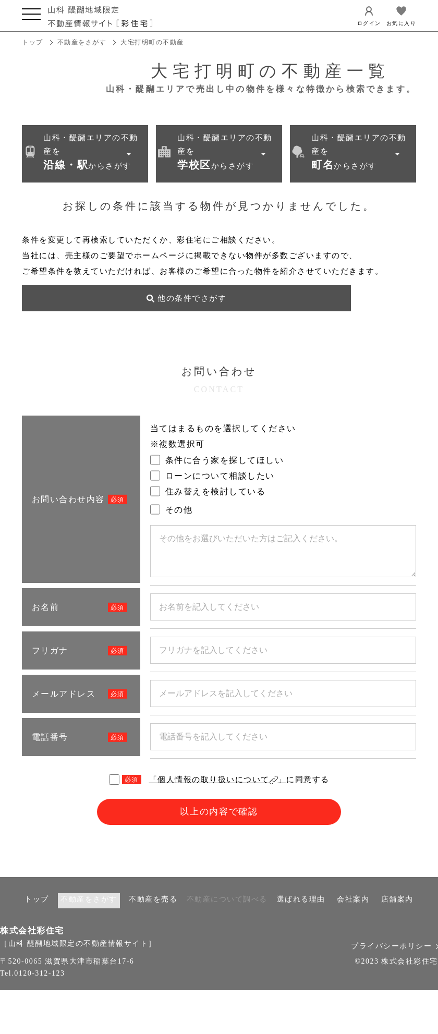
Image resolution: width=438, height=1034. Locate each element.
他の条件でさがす (84, 309)
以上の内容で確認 (219, 824)
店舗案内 (397, 912)
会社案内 (353, 912)
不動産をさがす (82, 42)
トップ (32, 42)
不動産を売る (153, 912)
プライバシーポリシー (394, 959)
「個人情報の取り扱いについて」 (218, 790)
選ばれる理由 (301, 912)
